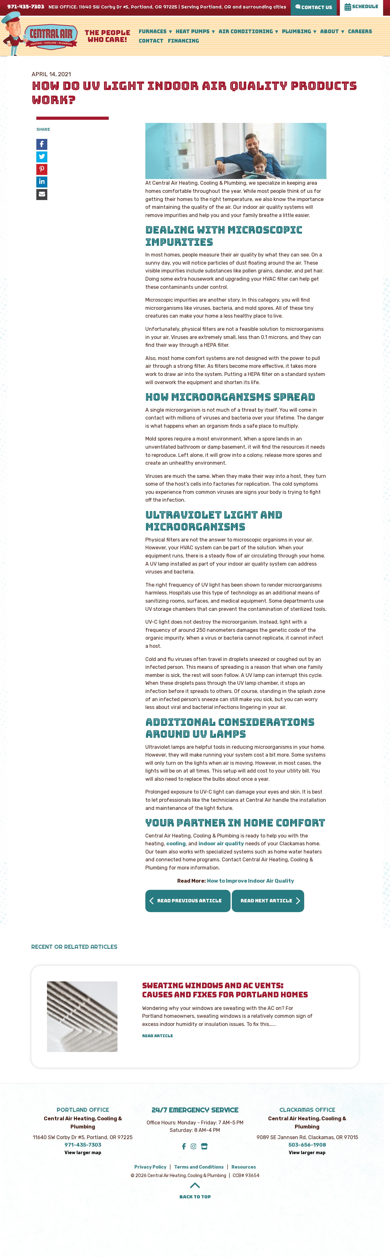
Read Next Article (266, 901)
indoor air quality (221, 844)
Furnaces (153, 31)
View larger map (83, 1152)
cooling (176, 844)
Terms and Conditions (199, 1167)
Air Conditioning (246, 31)
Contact (151, 41)
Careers (360, 31)
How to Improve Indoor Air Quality (250, 881)
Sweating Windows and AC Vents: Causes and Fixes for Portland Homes (225, 990)
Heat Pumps (193, 31)
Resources (243, 1167)
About (329, 31)
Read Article (157, 1035)
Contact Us (313, 7)
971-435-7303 (25, 6)
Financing (183, 41)
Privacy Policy (150, 1167)
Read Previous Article (189, 901)
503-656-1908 (307, 1145)
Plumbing (296, 31)
